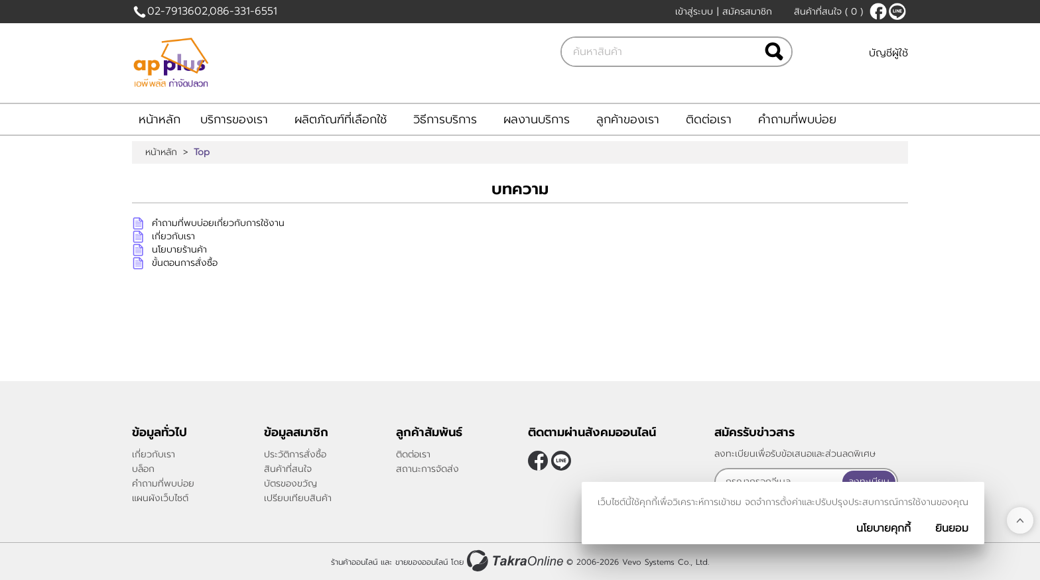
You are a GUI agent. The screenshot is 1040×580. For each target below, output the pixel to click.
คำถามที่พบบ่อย (797, 119)
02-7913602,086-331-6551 (212, 11)
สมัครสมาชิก (747, 12)
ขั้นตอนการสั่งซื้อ (185, 263)
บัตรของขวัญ (290, 484)
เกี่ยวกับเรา (173, 236)
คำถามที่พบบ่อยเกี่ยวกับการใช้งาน (218, 223)
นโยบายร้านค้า (179, 250)
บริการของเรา (234, 119)
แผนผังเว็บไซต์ (160, 498)
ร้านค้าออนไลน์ (354, 562)
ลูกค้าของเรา (627, 119)
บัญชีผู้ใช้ (888, 53)
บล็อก (143, 469)
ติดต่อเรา (709, 119)
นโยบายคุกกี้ (883, 528)
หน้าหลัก (159, 119)
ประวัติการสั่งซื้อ (295, 454)
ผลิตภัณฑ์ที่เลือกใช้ (340, 119)
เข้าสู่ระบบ (694, 12)
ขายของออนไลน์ (421, 562)
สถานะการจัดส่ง (427, 469)
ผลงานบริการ (536, 119)
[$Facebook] (878, 11)
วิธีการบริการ (445, 119)
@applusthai (897, 11)
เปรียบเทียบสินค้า (298, 498)
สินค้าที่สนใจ (828, 12)
